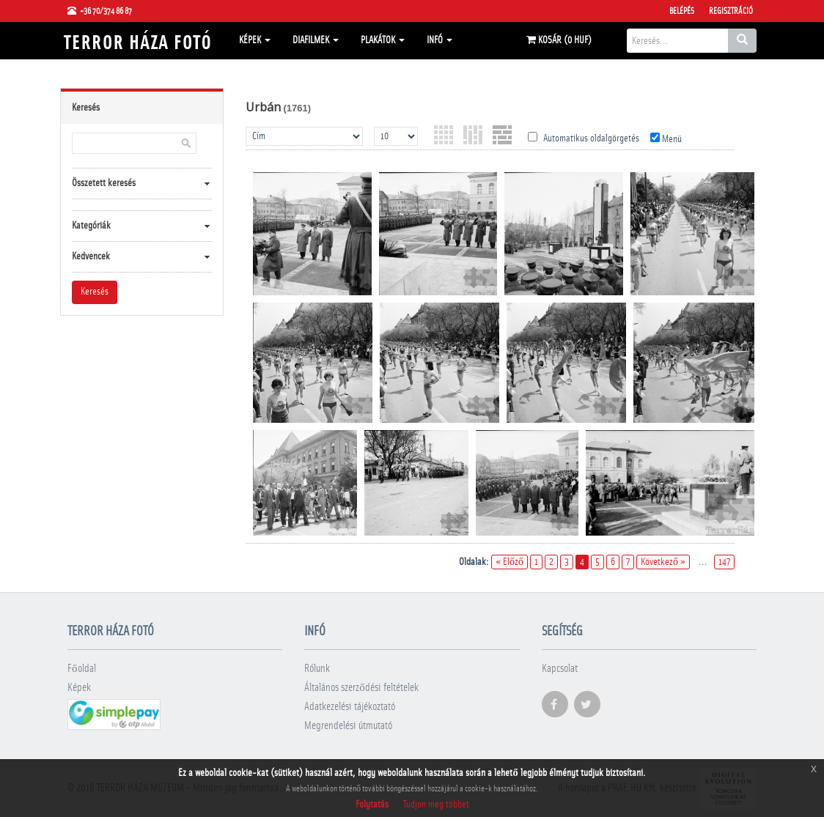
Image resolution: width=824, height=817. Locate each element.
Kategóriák (91, 226)
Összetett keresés (104, 183)
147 (724, 562)
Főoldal (81, 668)
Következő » (663, 562)
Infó (439, 40)
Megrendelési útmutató (348, 725)
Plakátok (383, 40)
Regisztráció (731, 11)
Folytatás (372, 804)
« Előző (509, 562)
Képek (255, 40)
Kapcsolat (560, 668)
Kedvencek (91, 256)
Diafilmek (316, 40)
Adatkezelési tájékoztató (349, 706)
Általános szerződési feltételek (361, 687)
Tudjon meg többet (436, 804)
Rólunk (317, 668)
